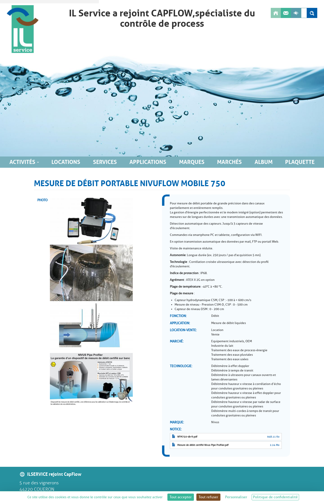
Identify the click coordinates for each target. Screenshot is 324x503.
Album (264, 162)
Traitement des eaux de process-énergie (239, 350)
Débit (215, 316)
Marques (191, 162)
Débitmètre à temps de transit (232, 370)
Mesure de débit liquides (228, 323)
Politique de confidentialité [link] (275, 497)
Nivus (215, 422)
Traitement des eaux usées (229, 359)
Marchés (229, 162)
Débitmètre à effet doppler (230, 366)
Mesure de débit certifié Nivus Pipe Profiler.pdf (203, 445)
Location (217, 330)
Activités (24, 162)
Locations (65, 162)
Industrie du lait (222, 346)
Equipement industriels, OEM (231, 341)
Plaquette (300, 162)
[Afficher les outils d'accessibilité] (296, 13)
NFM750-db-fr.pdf (187, 436)
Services (105, 162)
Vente (215, 334)
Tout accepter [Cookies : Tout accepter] (181, 497)
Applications (147, 162)
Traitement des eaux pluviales (232, 355)
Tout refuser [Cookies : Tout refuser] (208, 497)
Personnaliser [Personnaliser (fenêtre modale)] (236, 497)
